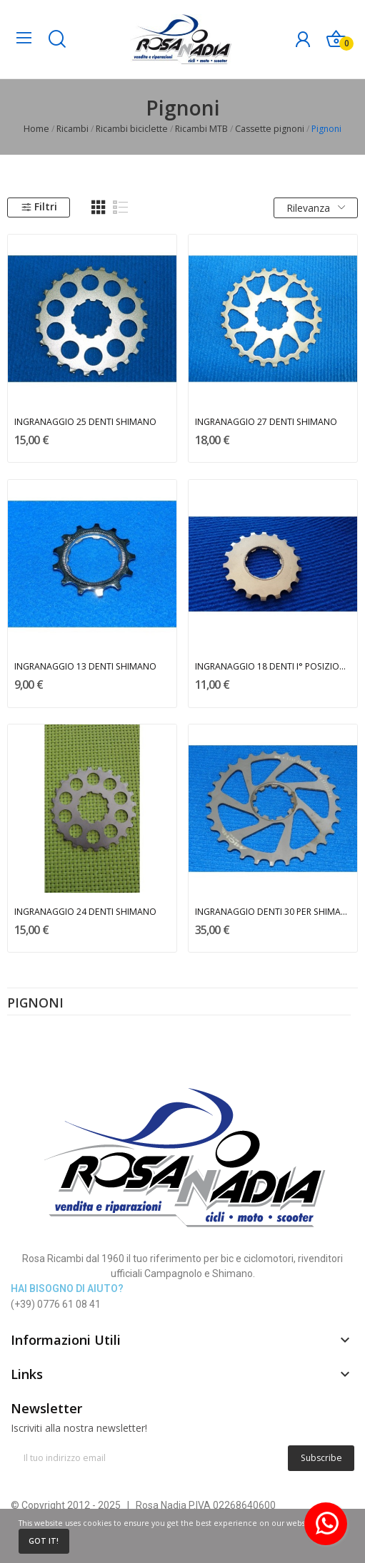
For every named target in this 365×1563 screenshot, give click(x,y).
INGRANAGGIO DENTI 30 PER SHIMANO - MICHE (273, 912)
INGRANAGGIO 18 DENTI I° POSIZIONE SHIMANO (273, 666)
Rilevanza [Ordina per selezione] (315, 208)
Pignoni (35, 1004)
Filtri (39, 206)
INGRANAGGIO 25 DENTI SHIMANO (85, 422)
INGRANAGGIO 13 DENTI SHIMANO (85, 666)
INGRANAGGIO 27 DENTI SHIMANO (266, 422)
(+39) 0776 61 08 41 (56, 1304)
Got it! (44, 1541)
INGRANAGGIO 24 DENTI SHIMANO (85, 912)
